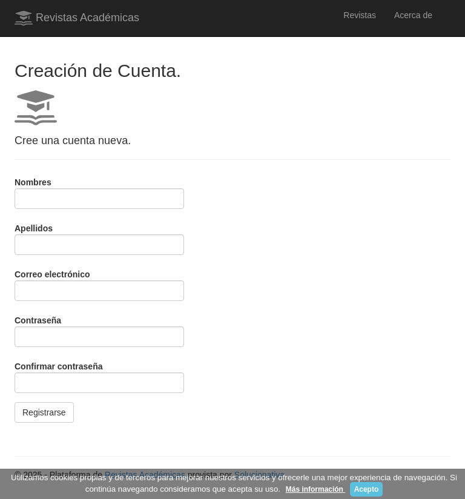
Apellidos (34, 228)
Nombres (33, 182)
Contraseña (38, 320)
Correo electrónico (52, 274)
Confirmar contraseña (58, 366)
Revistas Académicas (77, 18)
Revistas (359, 15)
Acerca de (413, 15)
